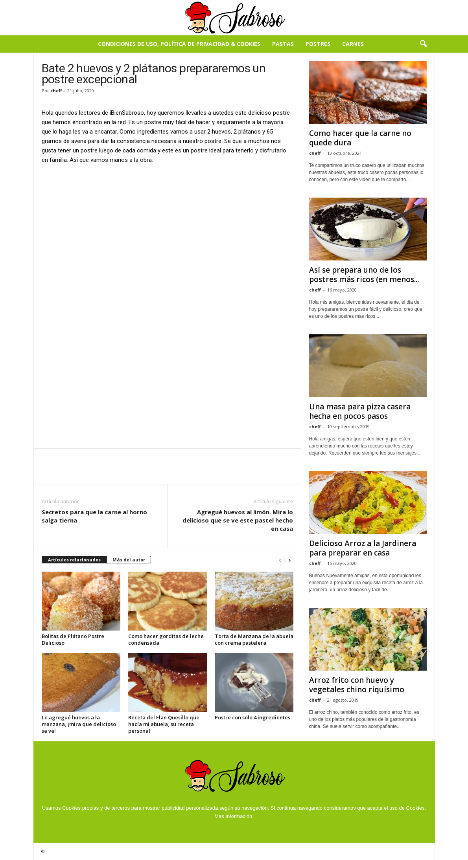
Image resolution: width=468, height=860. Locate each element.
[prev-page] (280, 560)
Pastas (283, 44)
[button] (423, 44)
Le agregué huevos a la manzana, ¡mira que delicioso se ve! (79, 724)
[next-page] (289, 560)
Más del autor (128, 560)
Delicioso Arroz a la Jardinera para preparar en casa (362, 548)
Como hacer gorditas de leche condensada (166, 639)
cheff (56, 91)
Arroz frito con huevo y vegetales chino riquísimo (356, 685)
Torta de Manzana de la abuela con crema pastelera (254, 639)
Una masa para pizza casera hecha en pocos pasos (360, 411)
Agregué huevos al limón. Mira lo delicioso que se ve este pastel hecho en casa (237, 520)
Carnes (353, 44)
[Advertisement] (167, 229)
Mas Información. (234, 816)
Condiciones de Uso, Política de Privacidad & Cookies (179, 44)
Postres (318, 44)
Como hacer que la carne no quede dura (360, 138)
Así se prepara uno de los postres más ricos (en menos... (364, 274)
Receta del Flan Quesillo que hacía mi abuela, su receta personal (163, 724)
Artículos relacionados (74, 560)
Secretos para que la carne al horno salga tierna (94, 516)
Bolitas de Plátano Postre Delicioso (73, 639)
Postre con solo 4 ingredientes (252, 717)
